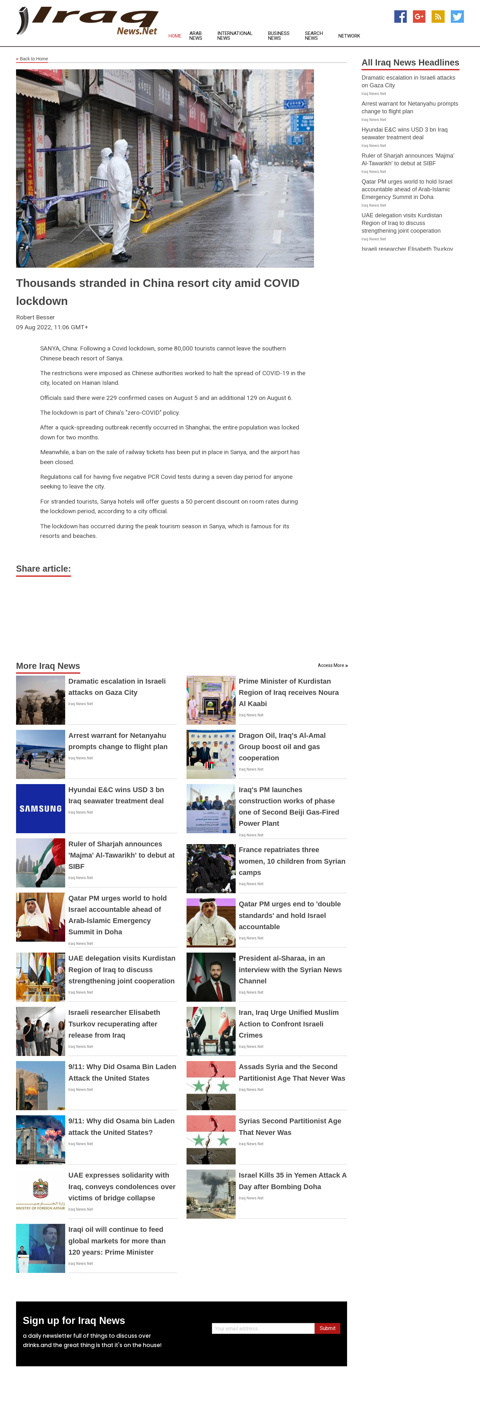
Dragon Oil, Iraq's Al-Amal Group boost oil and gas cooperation (282, 746)
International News (235, 36)
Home (175, 36)
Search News (314, 36)
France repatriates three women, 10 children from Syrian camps (292, 861)
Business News (279, 36)
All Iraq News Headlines (410, 62)
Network (349, 36)
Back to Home (32, 59)
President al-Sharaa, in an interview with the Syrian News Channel (290, 969)
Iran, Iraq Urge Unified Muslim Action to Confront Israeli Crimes (289, 1023)
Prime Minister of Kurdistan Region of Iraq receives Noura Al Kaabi (289, 692)
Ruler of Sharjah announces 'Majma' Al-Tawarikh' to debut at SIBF (121, 855)
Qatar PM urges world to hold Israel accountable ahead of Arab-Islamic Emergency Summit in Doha (407, 189)
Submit (328, 1328)
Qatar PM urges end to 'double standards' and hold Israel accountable (290, 915)
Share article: (43, 569)
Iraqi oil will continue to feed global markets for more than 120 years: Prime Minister (117, 1240)
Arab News (195, 36)
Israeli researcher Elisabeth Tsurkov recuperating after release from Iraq (114, 1023)
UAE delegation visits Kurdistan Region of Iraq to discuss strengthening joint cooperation (122, 969)
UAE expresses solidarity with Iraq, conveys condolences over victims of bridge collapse (122, 1186)
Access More (331, 665)
